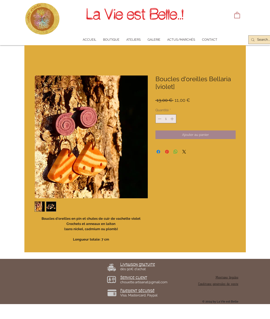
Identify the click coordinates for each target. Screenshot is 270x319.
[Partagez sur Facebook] (158, 151)
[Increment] (172, 119)
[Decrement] (159, 119)
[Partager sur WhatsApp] (175, 151)
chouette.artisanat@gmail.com (143, 282)
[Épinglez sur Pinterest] (167, 151)
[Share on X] (184, 151)
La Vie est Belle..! (135, 14)
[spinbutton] (165, 119)
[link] (237, 15)
